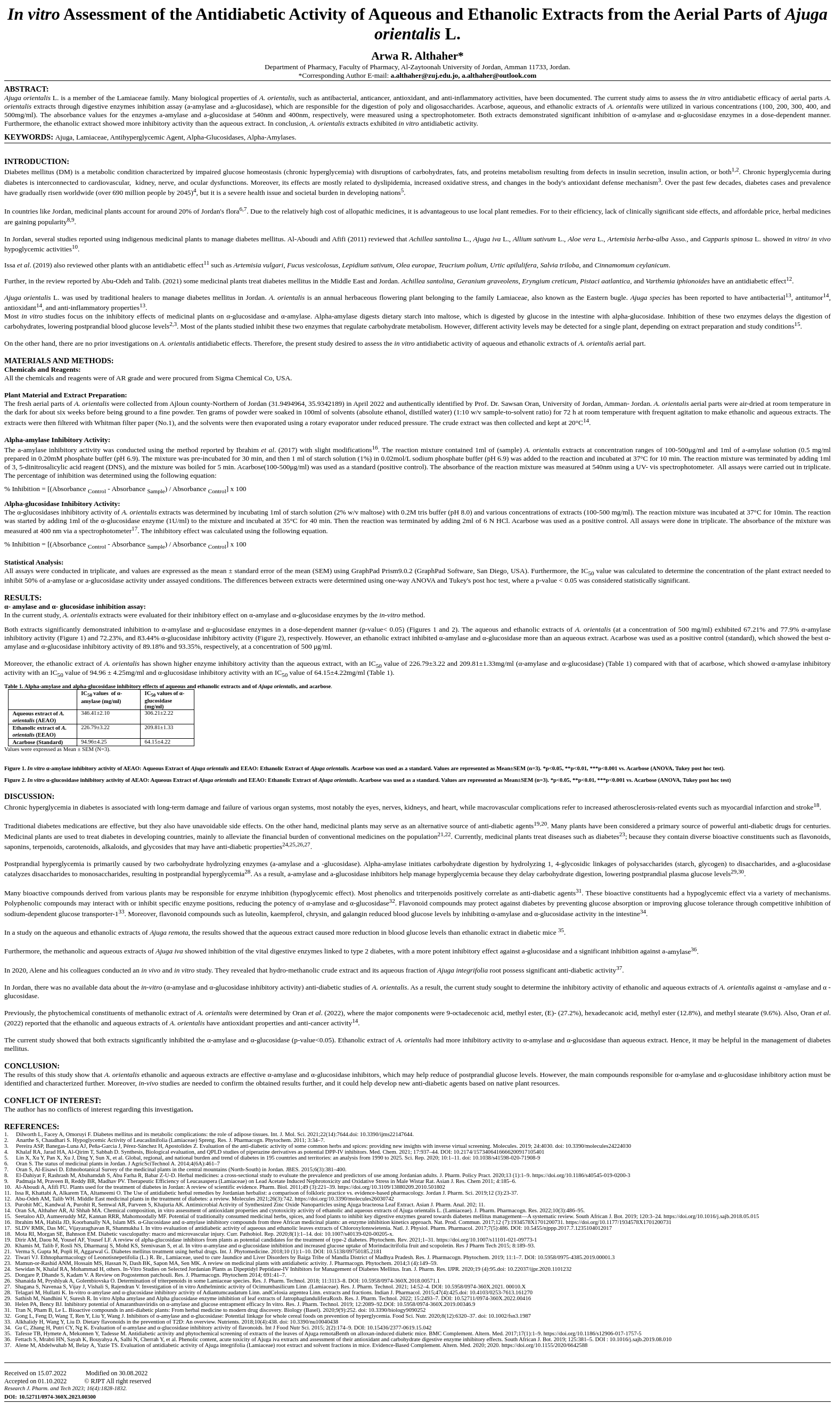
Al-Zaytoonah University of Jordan (451, 67)
